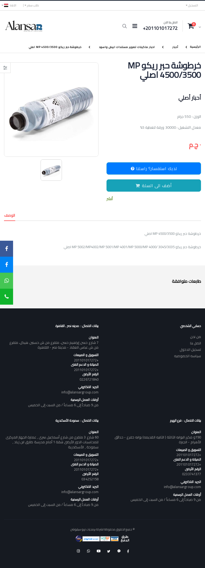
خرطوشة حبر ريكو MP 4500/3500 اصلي (55, 47)
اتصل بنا (195, 343)
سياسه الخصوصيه (187, 356)
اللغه (10, 5)
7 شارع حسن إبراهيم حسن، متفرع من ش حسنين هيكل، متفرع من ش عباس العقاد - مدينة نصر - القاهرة (53, 345)
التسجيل (193, 5)
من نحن (195, 336)
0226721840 (89, 379)
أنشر (110, 199)
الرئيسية (195, 46)
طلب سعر (33, 5)
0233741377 (191, 474)
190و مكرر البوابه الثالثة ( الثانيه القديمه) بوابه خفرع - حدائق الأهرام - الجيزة (158, 439)
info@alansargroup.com (79, 392)
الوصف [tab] (9, 215)
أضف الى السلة (154, 186)
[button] (124, 26)
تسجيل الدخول (190, 349)
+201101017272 (86, 360)
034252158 (89, 479)
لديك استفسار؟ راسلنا (154, 168)
